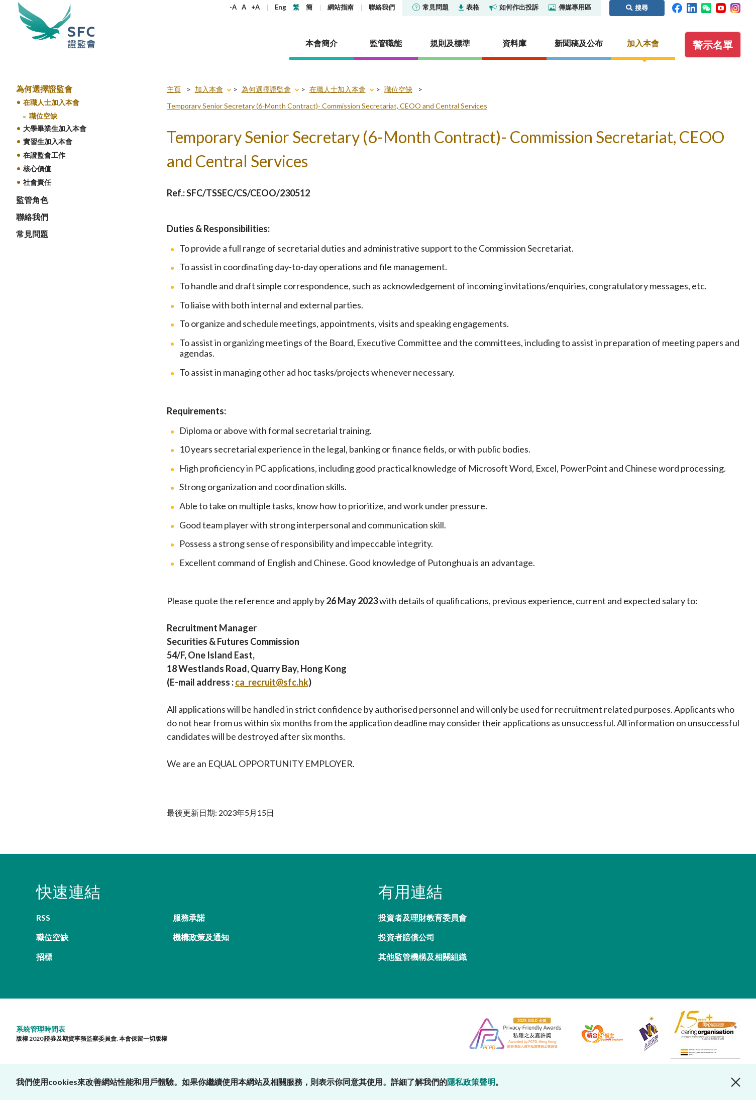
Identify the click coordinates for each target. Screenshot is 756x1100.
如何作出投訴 (513, 7)
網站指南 (341, 7)
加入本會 (209, 89)
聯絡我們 (382, 7)
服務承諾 (189, 917)
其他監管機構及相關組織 (422, 956)
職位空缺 (43, 116)
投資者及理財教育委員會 (422, 917)
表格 (469, 7)
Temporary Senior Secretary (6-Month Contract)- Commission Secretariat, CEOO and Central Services (327, 105)
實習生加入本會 (47, 141)
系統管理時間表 (40, 1029)
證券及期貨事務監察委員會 (81, 25)
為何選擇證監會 (44, 88)
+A (255, 7)
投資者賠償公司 (406, 937)
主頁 (174, 89)
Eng (280, 7)
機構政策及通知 (201, 937)
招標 (44, 956)
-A (233, 7)
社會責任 (37, 182)
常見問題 (430, 7)
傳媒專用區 (570, 7)
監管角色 (32, 199)
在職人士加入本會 (51, 102)
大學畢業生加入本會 (54, 128)
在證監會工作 (44, 155)
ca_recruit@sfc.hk (271, 682)
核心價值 (37, 168)
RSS (43, 917)
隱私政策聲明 (471, 1081)
